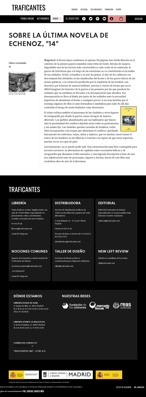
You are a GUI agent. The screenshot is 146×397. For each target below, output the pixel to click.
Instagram (97, 19)
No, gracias (139, 387)
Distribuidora (96, 9)
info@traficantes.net (23, 346)
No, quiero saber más (33, 390)
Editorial (84, 9)
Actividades (43, 18)
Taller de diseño (70, 251)
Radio (55, 18)
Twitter (90, 19)
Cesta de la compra (121, 19)
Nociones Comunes (30, 251)
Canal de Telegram (20, 234)
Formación (109, 9)
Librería (19, 203)
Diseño (118, 9)
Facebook (83, 19)
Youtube (104, 19)
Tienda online (27, 18)
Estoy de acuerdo (123, 387)
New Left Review (113, 251)
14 (10, 66)
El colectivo (72, 18)
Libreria (74, 9)
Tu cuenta (111, 19)
